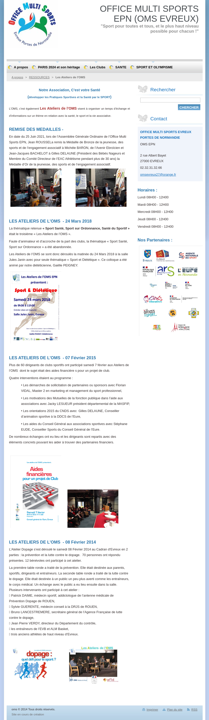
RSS (194, 709)
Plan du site (174, 709)
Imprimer (152, 709)
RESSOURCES (39, 77)
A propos (17, 77)
